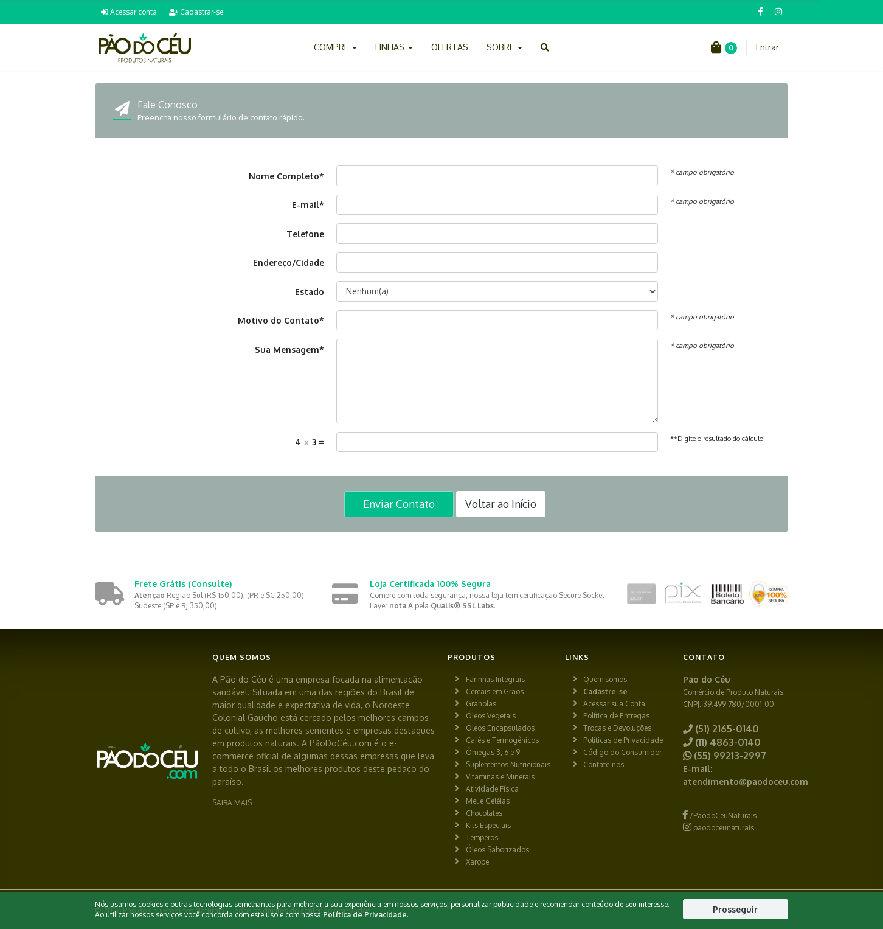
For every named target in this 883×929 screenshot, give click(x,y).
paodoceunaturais (718, 827)
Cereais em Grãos (495, 691)
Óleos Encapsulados (500, 727)
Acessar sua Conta (614, 703)
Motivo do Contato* (281, 320)
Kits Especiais (488, 825)
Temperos (482, 837)
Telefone (305, 234)
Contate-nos (603, 764)
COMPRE (335, 47)
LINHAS (394, 47)
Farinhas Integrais (495, 679)
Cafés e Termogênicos (502, 740)
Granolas (481, 703)
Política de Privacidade (365, 914)
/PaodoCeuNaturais (720, 815)
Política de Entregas (616, 715)
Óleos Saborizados (497, 849)
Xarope (477, 861)
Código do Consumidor (622, 752)
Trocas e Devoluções (617, 727)
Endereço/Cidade (288, 262)
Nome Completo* (286, 176)
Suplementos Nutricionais (508, 764)
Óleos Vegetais (491, 715)
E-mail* (308, 205)
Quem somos (605, 679)
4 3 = (309, 442)
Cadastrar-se (196, 11)
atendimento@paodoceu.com (745, 781)
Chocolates (484, 813)
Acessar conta (129, 11)
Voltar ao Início (500, 503)
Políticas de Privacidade (623, 740)
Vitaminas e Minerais (500, 776)
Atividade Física (492, 788)
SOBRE (504, 47)
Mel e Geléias (488, 800)
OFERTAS (449, 47)
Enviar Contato (399, 503)
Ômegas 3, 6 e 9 (493, 752)
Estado (309, 292)
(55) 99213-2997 (724, 756)
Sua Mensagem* (289, 349)
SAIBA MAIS (232, 802)
